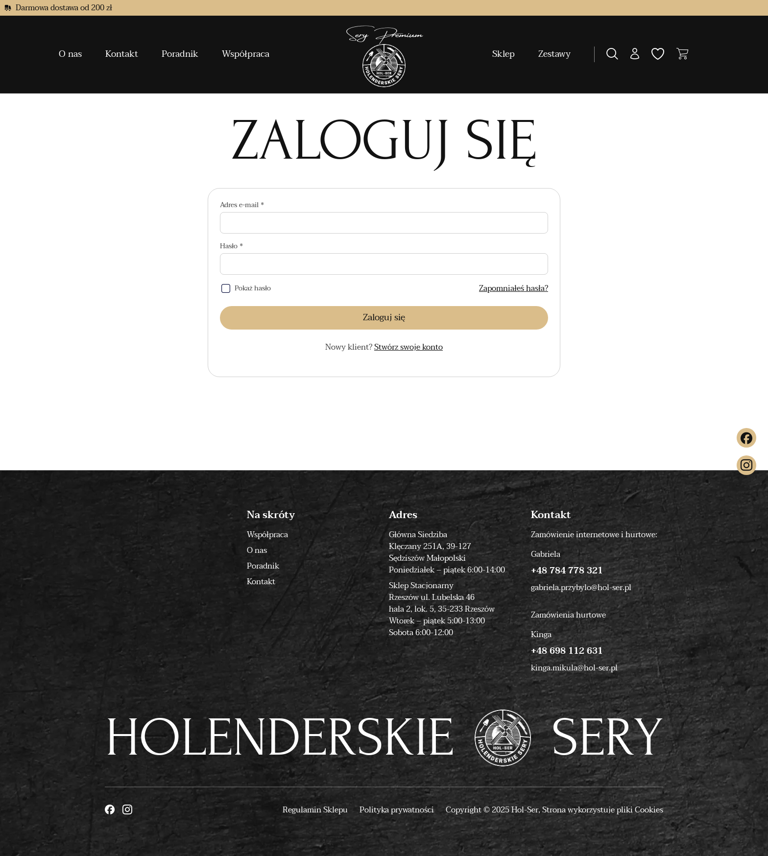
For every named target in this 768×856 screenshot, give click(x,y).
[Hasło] (384, 264)
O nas (70, 54)
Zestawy (554, 54)
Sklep (503, 54)
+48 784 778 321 (567, 571)
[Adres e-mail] (384, 223)
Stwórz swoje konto (408, 347)
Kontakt (121, 54)
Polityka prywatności (397, 810)
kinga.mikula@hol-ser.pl (574, 668)
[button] (635, 54)
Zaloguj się (384, 317)
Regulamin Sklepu (315, 810)
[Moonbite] (384, 54)
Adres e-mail (240, 205)
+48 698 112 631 (567, 651)
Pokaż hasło (253, 288)
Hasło (230, 246)
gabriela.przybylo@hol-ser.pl (581, 588)
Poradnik (180, 54)
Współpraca (245, 54)
